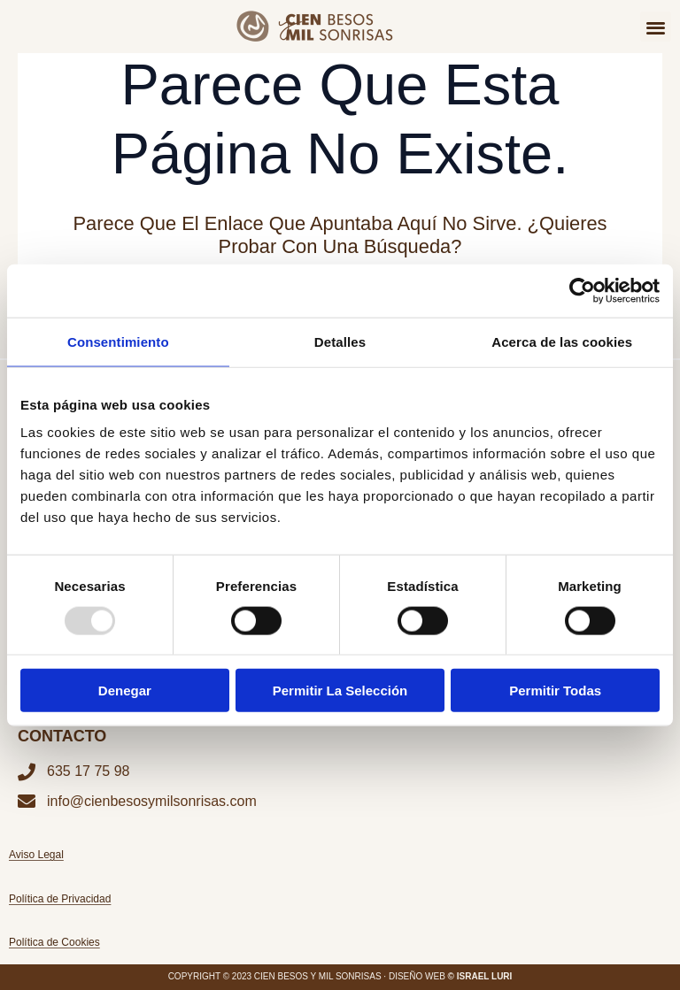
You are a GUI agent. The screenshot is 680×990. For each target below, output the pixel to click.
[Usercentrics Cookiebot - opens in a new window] (582, 290)
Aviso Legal (36, 854)
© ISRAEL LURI (480, 976)
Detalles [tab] (340, 341)
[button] (655, 27)
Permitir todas (555, 690)
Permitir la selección (340, 690)
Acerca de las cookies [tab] (561, 341)
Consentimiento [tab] (118, 341)
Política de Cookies (54, 942)
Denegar (124, 690)
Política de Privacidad (60, 899)
